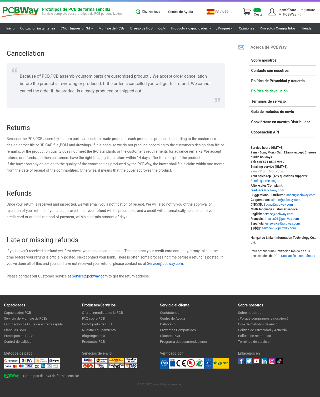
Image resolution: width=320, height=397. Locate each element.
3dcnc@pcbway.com (278, 204)
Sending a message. (265, 181)
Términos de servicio (268, 101)
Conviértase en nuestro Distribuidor (280, 122)
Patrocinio (168, 324)
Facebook (241, 361)
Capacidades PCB (17, 313)
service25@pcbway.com (279, 228)
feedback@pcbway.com (267, 190)
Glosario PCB (170, 336)
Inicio (10, 28)
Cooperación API (265, 132)
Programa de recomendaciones (184, 342)
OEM (162, 28)
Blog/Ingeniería (93, 336)
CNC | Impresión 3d (77, 28)
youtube (256, 361)
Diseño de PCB (141, 28)
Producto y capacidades (191, 28)
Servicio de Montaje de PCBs (26, 318)
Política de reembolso (254, 336)
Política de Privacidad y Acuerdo (278, 81)
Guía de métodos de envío (272, 112)
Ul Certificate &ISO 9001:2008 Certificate (186, 363)
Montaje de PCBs (111, 28)
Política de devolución (269, 91)
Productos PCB (93, 342)
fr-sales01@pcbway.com (281, 219)
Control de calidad (18, 342)
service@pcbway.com (278, 214)
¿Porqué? (224, 28)
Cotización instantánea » (298, 256)
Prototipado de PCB (97, 324)
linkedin (264, 361)
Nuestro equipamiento (99, 330)
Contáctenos (169, 313)
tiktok (279, 361)
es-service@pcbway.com (282, 223)
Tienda (306, 28)
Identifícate (287, 10)
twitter (249, 361)
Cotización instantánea (37, 28)
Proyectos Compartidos (278, 28)
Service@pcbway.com (165, 263)
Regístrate (307, 10)
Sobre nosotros (264, 60)
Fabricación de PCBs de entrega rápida (33, 324)
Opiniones (246, 28)
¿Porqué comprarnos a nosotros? (263, 318)
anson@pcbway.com (301, 195)
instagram (272, 361)
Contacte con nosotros (270, 70)
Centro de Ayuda (182, 12)
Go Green (221, 363)
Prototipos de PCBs (18, 336)
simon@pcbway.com (286, 200)
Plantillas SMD (15, 330)
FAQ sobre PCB (93, 318)
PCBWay (20, 12)
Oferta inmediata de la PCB (102, 313)
